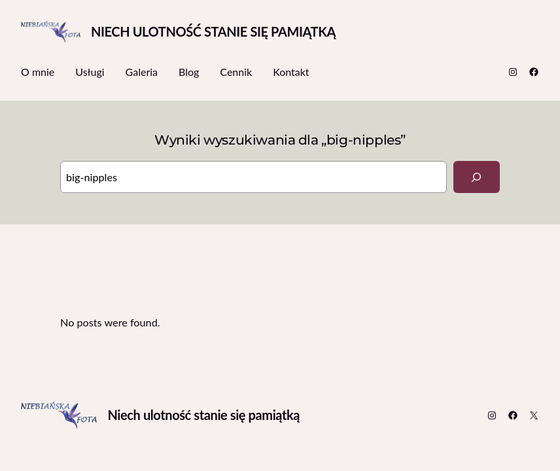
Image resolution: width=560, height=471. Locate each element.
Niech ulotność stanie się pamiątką (213, 31)
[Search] (476, 177)
